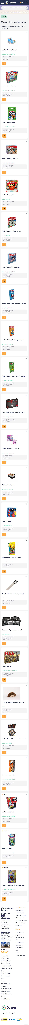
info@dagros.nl (5, 918)
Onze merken (19, 942)
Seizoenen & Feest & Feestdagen (6, 985)
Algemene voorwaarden (20, 936)
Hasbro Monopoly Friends (9, 50)
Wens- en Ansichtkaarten (5, 998)
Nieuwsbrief (19, 945)
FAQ (17, 950)
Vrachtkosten (19, 947)
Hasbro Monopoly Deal (8, 122)
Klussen (3, 981)
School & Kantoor (6, 991)
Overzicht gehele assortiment (20, 924)
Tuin (2, 978)
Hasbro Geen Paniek (8, 812)
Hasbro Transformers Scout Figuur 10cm (13, 885)
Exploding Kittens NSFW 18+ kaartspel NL (13, 412)
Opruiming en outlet (21, 915)
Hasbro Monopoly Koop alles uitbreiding (13, 376)
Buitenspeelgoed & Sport (6, 970)
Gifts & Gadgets (5, 973)
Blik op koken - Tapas (8, 485)
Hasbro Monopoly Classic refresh (11, 231)
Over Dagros (19, 932)
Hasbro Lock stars (7, 848)
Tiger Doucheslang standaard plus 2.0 (13, 593)
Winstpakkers (19, 918)
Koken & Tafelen (5, 961)
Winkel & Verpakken (6, 993)
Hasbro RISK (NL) (7, 666)
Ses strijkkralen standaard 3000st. (11, 557)
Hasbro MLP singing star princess (11, 448)
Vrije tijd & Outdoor (6, 988)
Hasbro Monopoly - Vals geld (10, 158)
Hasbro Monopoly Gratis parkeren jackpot (14, 303)
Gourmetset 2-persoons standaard (12, 630)
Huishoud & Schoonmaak (5, 957)
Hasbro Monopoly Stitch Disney (11, 267)
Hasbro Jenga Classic (8, 775)
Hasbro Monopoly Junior (9, 86)
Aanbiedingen (20, 913)
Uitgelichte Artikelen (21, 920)
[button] (4, 63)
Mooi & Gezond (5, 976)
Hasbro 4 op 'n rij (6, 521)
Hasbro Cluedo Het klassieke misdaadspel (14, 738)
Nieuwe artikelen (20, 910)
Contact (18, 940)
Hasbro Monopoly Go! (8, 195)
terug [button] (3, 16)
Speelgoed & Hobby (6, 966)
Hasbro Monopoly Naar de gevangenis (13, 340)
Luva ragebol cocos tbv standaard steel (13, 702)
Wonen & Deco (5, 963)
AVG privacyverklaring (21, 954)
